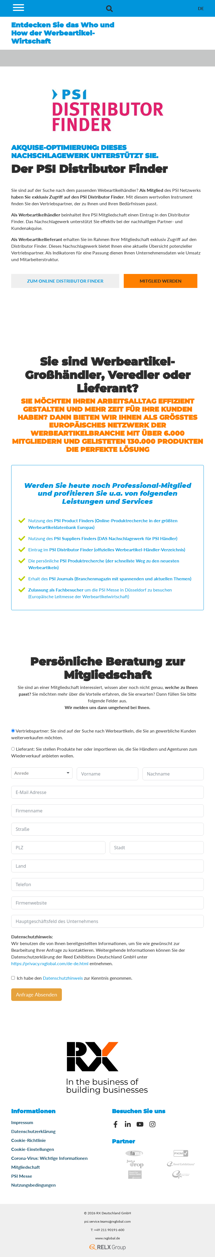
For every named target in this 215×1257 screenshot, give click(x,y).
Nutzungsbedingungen (33, 1184)
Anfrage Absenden (36, 994)
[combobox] (42, 773)
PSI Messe (21, 1176)
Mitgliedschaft (25, 1167)
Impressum (22, 1122)
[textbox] (23, 773)
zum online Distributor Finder (65, 280)
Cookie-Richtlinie (28, 1140)
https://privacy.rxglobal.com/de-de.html (49, 963)
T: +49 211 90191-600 (107, 1230)
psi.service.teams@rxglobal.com (107, 1221)
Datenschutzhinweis (63, 978)
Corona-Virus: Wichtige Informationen (49, 1158)
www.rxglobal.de (107, 1238)
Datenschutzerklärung (33, 1131)
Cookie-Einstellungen (32, 1149)
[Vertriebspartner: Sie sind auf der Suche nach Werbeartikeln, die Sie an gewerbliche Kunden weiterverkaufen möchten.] (13, 731)
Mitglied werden (160, 280)
